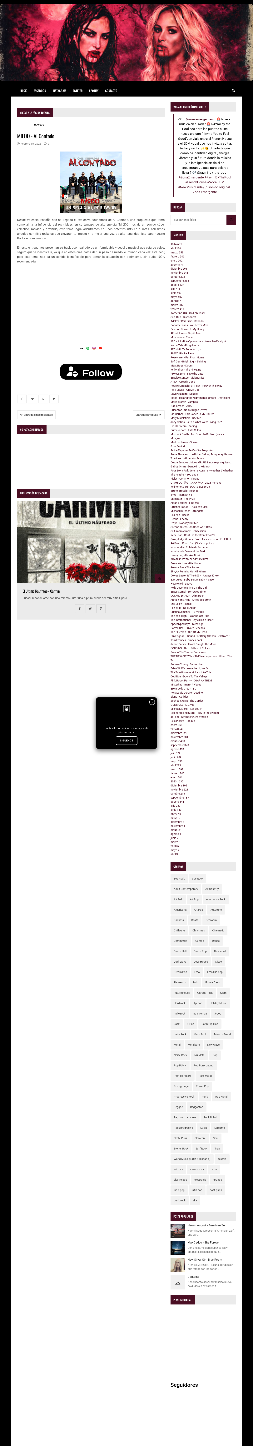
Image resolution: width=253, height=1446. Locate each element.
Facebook (40, 90)
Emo (197, 972)
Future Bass (212, 982)
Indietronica (200, 1013)
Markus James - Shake (184, 442)
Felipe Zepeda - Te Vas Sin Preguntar (192, 450)
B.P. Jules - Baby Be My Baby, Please (192, 579)
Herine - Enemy (179, 519)
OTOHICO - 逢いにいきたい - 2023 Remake (196, 482)
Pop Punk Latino (203, 1065)
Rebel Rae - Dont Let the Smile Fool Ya (193, 535)
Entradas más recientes (36, 414)
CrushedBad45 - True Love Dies (189, 506)
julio (176, 288)
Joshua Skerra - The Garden (187, 700)
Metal (177, 1044)
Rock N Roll (210, 1117)
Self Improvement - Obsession (188, 531)
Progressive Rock (184, 1096)
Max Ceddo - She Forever (204, 1242)
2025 (177, 264)
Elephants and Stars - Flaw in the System (195, 712)
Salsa (203, 1127)
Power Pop (202, 1086)
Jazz (177, 1023)
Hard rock (180, 1003)
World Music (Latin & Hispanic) (192, 1158)
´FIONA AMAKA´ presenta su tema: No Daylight (198, 341)
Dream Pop (180, 972)
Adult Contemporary (186, 888)
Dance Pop (200, 951)
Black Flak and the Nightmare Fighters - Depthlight (200, 397)
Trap (217, 1148)
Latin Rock (180, 1034)
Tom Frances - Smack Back (186, 640)
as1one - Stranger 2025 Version (189, 716)
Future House (182, 992)
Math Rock (200, 1034)
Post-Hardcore (182, 1075)
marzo (177, 252)
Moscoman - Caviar (182, 337)
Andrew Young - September (187, 664)
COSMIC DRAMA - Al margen (187, 595)
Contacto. (194, 1277)
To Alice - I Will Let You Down (187, 458)
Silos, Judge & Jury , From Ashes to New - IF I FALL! (201, 539)
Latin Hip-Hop (210, 1023)
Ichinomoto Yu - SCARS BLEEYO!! (190, 486)
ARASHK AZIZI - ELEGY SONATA (189, 559)
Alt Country (212, 888)
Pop (215, 1055)
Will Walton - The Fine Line (186, 369)
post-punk (216, 1190)
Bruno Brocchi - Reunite (184, 490)
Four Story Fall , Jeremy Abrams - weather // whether (202, 470)
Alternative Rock (216, 899)
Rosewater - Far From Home (187, 357)
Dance (216, 940)
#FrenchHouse (195, 182)
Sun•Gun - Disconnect (183, 317)
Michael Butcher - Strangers (187, 510)
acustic (222, 1158)
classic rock (197, 1169)
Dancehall (220, 951)
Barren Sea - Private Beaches (188, 628)
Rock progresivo (183, 1127)
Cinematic (218, 930)
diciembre (179, 268)
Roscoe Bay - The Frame (185, 567)
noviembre (179, 272)
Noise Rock (180, 1055)
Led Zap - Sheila (180, 514)
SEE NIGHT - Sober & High (186, 349)
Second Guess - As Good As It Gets (191, 527)
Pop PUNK (180, 1065)
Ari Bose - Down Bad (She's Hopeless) (193, 543)
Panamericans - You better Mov (189, 325)
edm (214, 1169)
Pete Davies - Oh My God (185, 389)
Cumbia (200, 940)
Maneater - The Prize (183, 498)
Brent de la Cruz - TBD (183, 688)
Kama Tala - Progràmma (185, 345)
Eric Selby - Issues (181, 603)
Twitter (78, 90)
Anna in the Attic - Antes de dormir (191, 599)
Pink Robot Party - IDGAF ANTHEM (191, 680)
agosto (177, 284)
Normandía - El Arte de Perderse (189, 547)
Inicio (23, 90)
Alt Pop (194, 899)
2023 (177, 781)
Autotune (216, 909)
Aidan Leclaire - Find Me (185, 502)
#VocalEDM (215, 182)
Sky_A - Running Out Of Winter (188, 571)
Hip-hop (197, 1003)
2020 (175, 846)
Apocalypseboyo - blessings (187, 624)
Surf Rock (201, 1148)
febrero (177, 256)
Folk (195, 982)
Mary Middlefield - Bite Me (186, 418)
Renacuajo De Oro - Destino (187, 692)
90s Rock (197, 878)
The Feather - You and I (184, 474)
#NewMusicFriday (191, 187)
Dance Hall (180, 951)
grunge (217, 1179)
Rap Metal (221, 1096)
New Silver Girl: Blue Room (205, 1259)
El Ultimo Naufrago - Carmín (41, 591)
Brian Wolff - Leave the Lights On (190, 668)
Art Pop (198, 909)
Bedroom (211, 920)
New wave (213, 1044)
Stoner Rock (181, 1148)
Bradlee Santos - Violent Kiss (187, 377)
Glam (223, 992)
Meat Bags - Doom (181, 365)
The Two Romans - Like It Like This (191, 672)
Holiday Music (218, 1003)
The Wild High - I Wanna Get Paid (190, 615)
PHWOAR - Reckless (182, 353)
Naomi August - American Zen (207, 1225)
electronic (200, 1179)
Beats (194, 920)
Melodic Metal (222, 1034)
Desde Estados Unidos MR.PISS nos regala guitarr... (201, 462)
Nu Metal (199, 1055)
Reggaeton (196, 1107)
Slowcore (200, 1138)
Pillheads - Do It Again (183, 607)
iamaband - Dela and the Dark (188, 551)
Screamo (219, 1127)
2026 (176, 244)
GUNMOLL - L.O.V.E (182, 704)
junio (176, 292)
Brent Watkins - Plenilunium (187, 563)
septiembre (180, 280)
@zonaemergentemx (201, 119)
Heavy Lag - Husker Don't (185, 555)
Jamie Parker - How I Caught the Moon (193, 644)
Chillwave (179, 930)
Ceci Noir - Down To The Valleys (189, 676)
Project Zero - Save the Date (187, 373)
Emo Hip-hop (215, 972)
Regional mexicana (185, 1117)
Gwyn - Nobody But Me (184, 523)
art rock (178, 1169)
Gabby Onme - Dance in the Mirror (191, 466)
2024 (177, 728)
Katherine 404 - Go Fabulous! (188, 313)
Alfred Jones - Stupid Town (186, 333)
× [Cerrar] (152, 702)
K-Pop (190, 1023)
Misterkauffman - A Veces (186, 684)
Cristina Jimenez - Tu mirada (187, 611)
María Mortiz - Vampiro (184, 401)
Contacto (111, 90)
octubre (178, 276)
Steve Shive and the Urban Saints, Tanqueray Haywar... (203, 454)
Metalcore (194, 1044)
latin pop (197, 1190)
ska (195, 1200)
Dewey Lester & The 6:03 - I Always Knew (195, 575)
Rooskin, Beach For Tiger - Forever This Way (196, 385)
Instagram (59, 90)
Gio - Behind (178, 446)
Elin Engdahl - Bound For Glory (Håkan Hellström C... (202, 636)
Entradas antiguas (148, 414)
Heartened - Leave (181, 583)
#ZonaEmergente (191, 177)
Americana (180, 909)
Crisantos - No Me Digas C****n (189, 409)
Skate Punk (180, 1138)
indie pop (179, 1190)
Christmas (198, 930)
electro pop (180, 1179)
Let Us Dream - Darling (184, 426)
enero (176, 260)
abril (176, 248)
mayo (176, 296)
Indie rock (179, 1013)
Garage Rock (205, 992)
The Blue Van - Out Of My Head (189, 632)
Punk (205, 1096)
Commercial (181, 940)
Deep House (201, 961)
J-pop (217, 1013)
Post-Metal (205, 1075)
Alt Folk (178, 899)
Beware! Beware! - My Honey (188, 329)
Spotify (94, 90)
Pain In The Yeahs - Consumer (188, 652)
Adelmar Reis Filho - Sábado (187, 321)
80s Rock (179, 878)
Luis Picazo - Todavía (183, 720)
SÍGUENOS (126, 740)
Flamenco (180, 982)
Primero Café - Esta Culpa (186, 430)
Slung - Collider (179, 696)
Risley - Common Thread (185, 478)
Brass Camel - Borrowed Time (188, 591)
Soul (215, 1138)
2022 (175, 817)
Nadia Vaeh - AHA (181, 405)
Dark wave (180, 961)
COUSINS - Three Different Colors (190, 648)
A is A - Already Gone (183, 381)
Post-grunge (181, 1086)
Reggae (178, 1107)
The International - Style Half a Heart (192, 619)
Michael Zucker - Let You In (186, 708)
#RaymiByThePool (218, 177)
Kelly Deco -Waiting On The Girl (189, 587)
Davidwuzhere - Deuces (184, 393)
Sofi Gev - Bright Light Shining (188, 361)
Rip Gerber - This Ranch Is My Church (192, 414)
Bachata (179, 920)
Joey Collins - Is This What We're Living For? (196, 422)
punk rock (180, 1200)
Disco (218, 961)
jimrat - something (181, 494)
